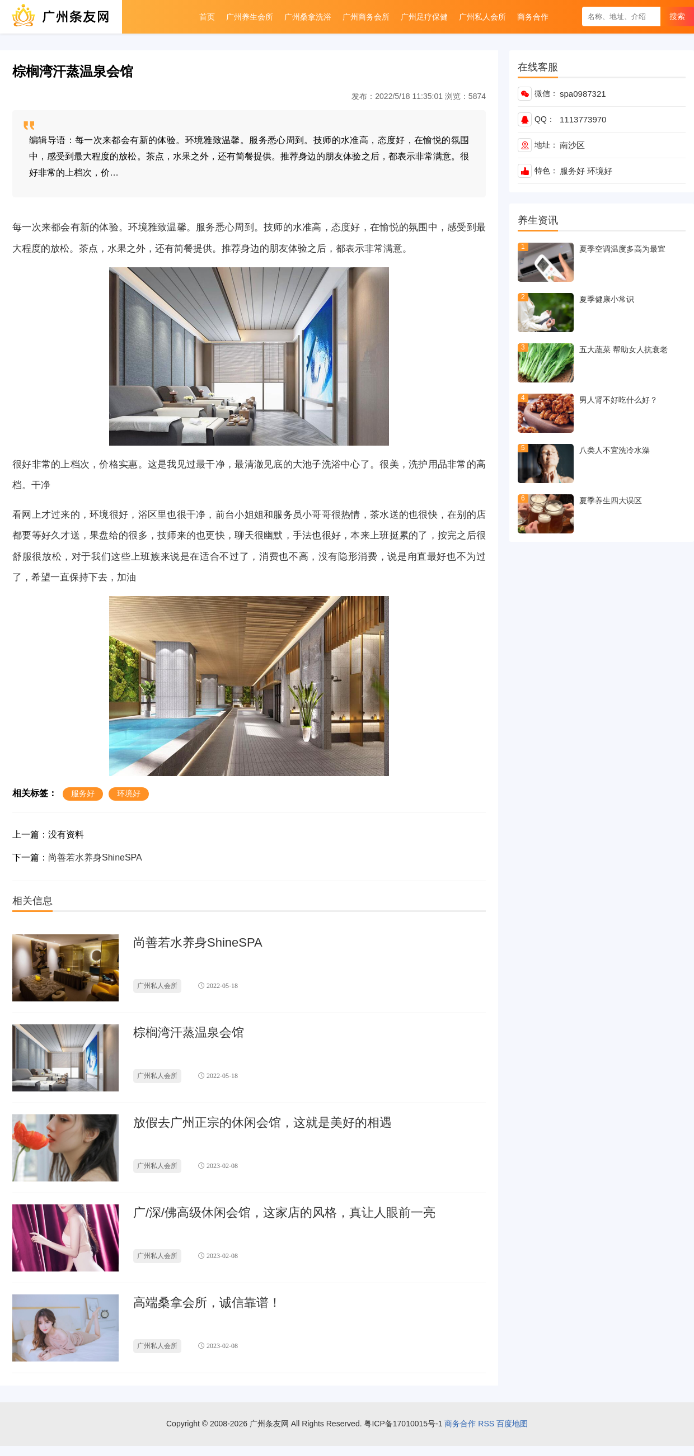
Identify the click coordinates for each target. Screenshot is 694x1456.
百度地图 (512, 1423)
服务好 (572, 171)
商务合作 (460, 1423)
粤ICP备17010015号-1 (403, 1423)
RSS (486, 1423)
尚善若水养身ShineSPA (95, 857)
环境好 (599, 171)
